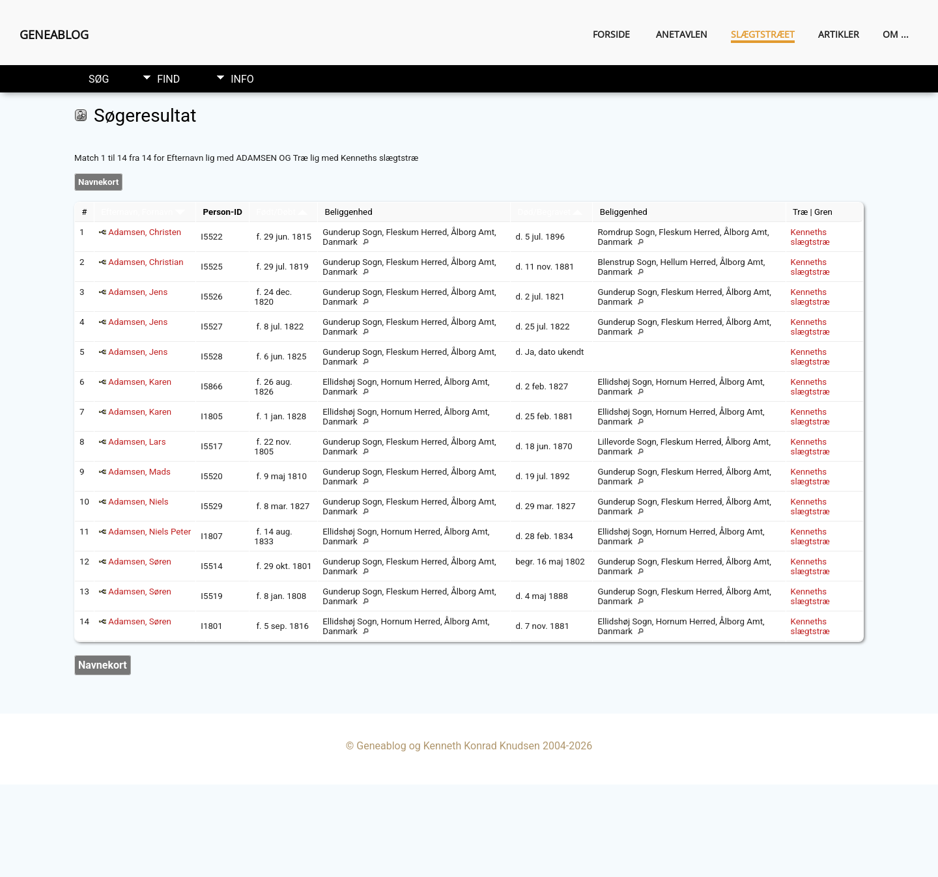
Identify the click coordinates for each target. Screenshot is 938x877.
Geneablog (54, 34)
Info (242, 79)
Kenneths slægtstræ (810, 237)
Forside (611, 34)
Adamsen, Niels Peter (149, 531)
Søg (99, 79)
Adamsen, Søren (139, 561)
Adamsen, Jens (137, 292)
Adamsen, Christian (145, 262)
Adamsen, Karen (139, 382)
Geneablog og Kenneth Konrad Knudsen (448, 746)
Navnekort (98, 182)
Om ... (896, 34)
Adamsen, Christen (144, 232)
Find (168, 79)
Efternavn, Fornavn (142, 212)
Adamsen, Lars (136, 442)
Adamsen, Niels (138, 502)
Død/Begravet (550, 212)
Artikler (838, 34)
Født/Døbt (281, 212)
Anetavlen (681, 34)
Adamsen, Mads (139, 472)
